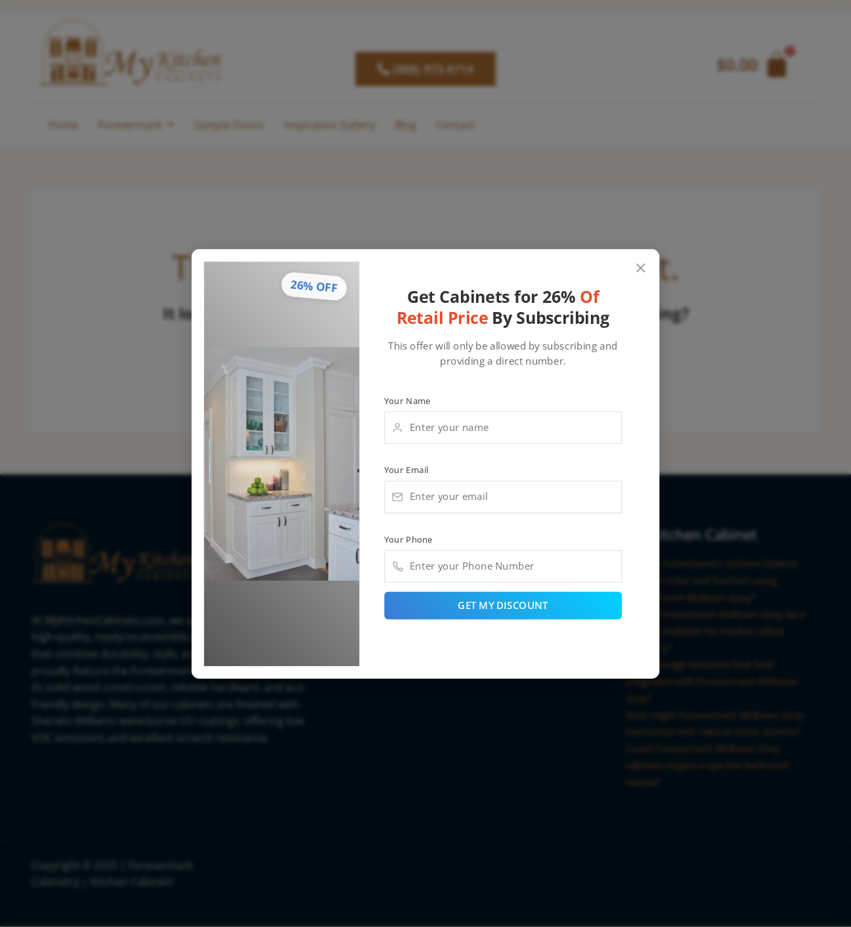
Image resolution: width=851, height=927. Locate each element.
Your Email (406, 469)
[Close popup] (641, 265)
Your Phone (408, 540)
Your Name (407, 399)
